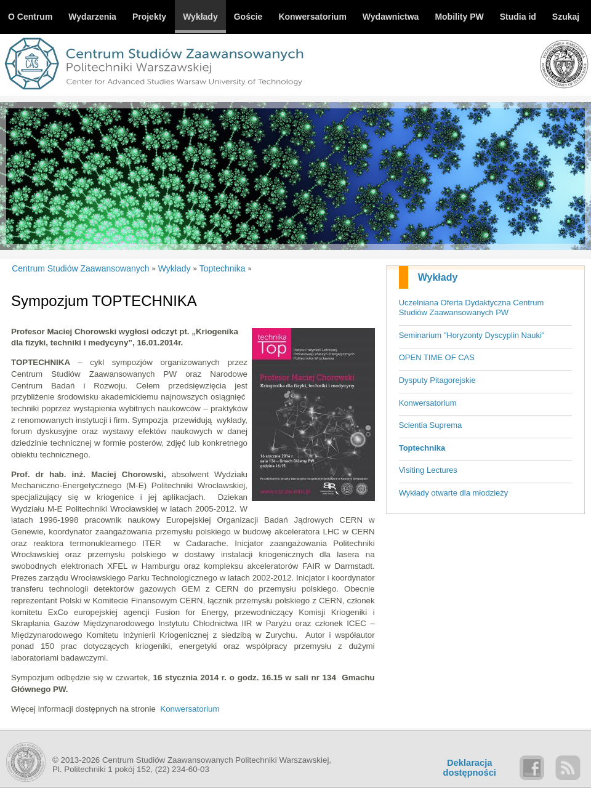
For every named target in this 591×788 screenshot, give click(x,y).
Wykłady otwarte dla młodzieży (454, 492)
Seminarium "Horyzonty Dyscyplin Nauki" (472, 335)
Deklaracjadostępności (469, 768)
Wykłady (438, 277)
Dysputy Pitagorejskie (437, 380)
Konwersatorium (428, 403)
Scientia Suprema (430, 425)
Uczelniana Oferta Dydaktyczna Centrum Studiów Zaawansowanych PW (471, 308)
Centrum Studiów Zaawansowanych (80, 268)
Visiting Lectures (428, 470)
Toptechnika (422, 447)
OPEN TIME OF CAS (437, 357)
